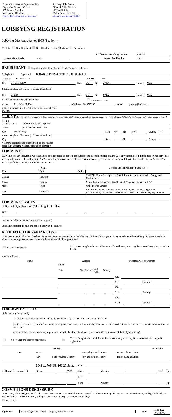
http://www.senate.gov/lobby (66, 16)
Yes (13, 400)
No (5, 400)
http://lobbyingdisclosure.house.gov (20, 16)
